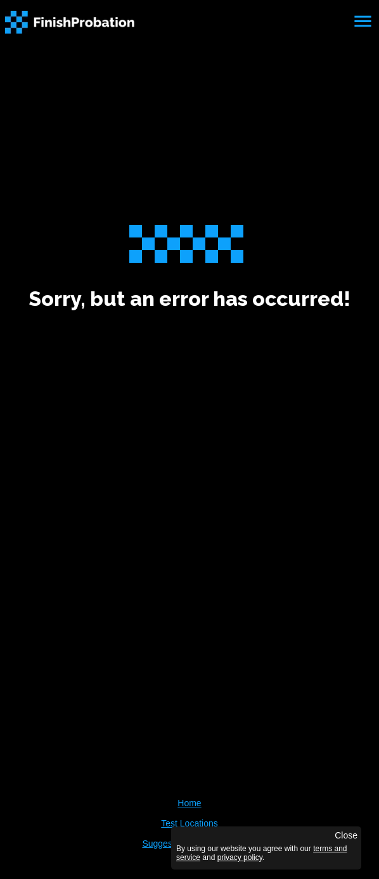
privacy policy (239, 857)
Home (189, 803)
